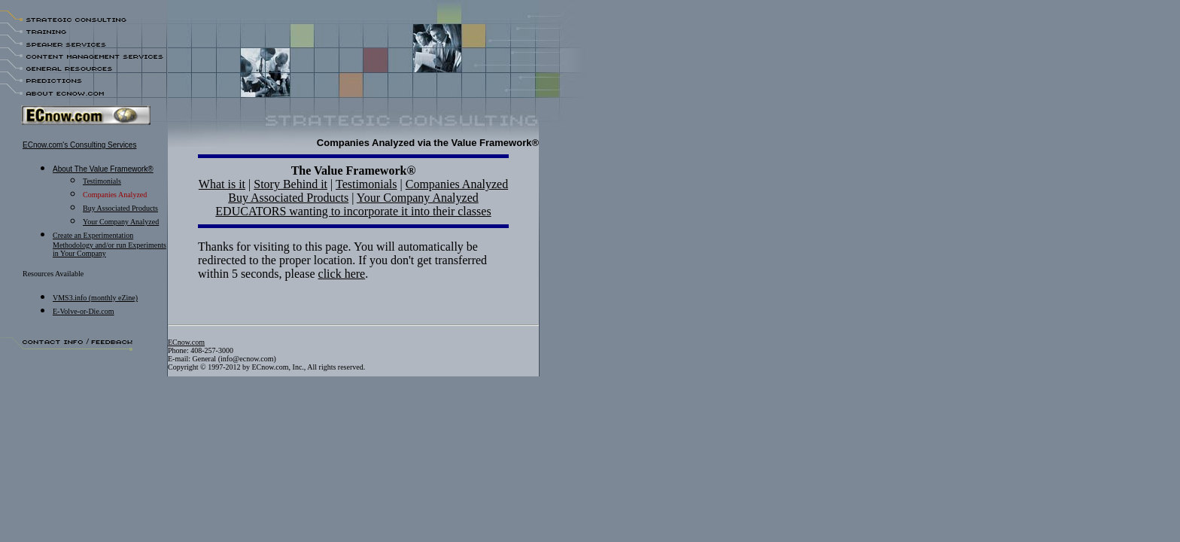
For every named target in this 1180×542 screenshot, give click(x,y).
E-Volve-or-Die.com (83, 311)
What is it (222, 184)
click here (342, 273)
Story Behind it (290, 184)
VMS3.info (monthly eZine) (95, 298)
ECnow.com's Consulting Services (79, 145)
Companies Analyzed (457, 184)
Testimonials (102, 181)
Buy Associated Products (288, 197)
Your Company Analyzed (121, 222)
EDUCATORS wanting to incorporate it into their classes (353, 211)
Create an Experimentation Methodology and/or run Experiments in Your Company (109, 244)
